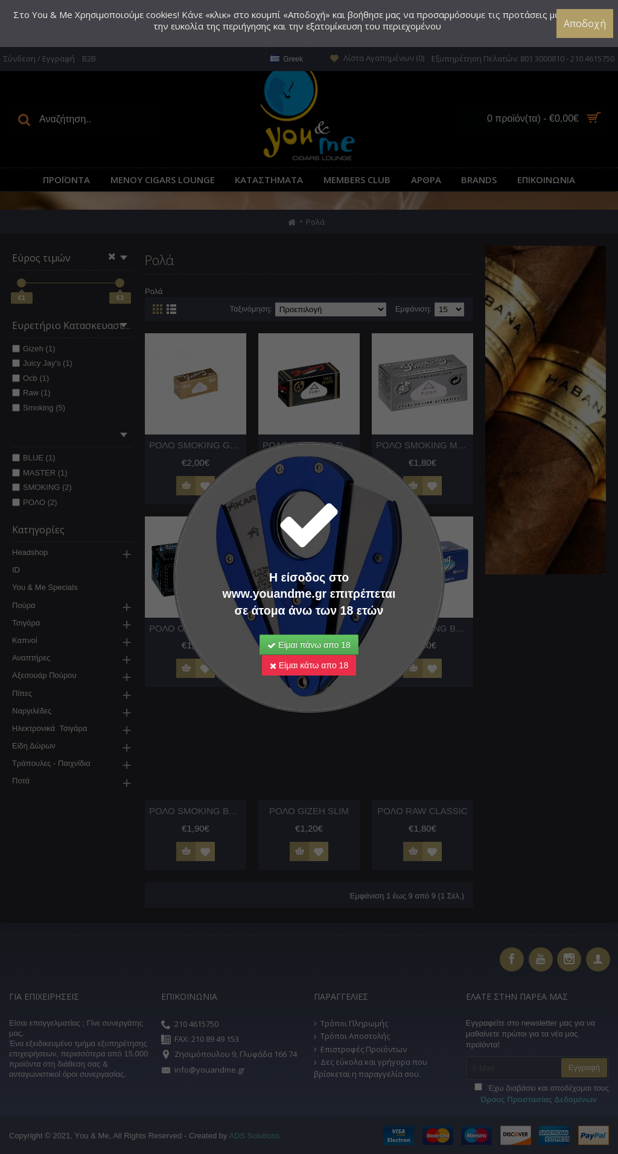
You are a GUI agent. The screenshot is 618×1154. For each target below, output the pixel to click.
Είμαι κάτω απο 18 (309, 665)
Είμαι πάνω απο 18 (309, 645)
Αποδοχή (585, 23)
